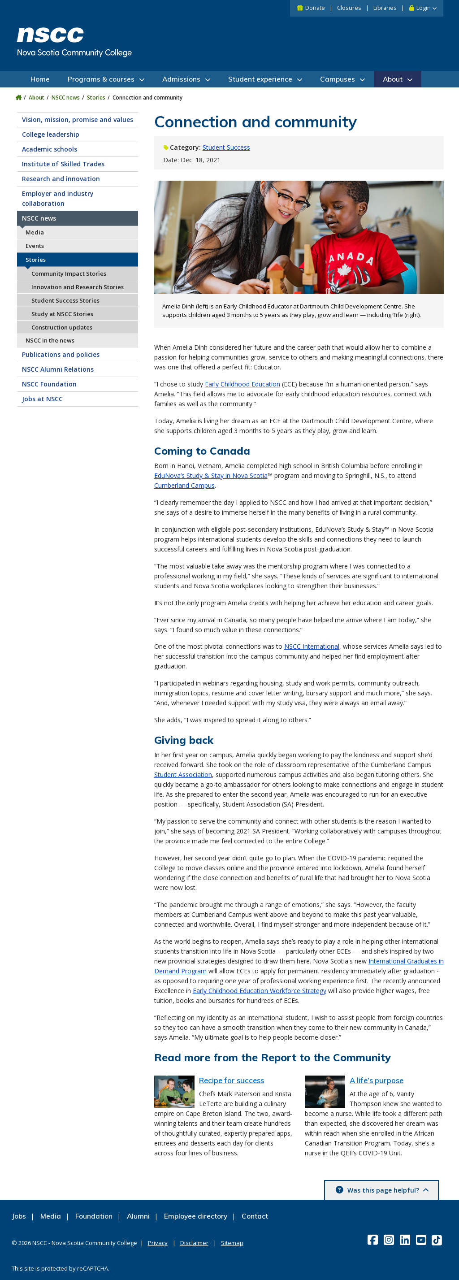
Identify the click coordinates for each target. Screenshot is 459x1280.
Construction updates (61, 327)
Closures (349, 8)
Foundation (94, 1216)
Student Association (183, 774)
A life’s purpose (376, 1080)
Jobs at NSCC (42, 399)
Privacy (158, 1243)
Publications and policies (61, 354)
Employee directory (195, 1216)
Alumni (138, 1216)
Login (423, 8)
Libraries (385, 8)
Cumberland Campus (184, 485)
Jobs (19, 1216)
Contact (255, 1216)
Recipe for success (231, 1080)
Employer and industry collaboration (58, 198)
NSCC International (311, 646)
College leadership (50, 134)
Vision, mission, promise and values (77, 119)
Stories (96, 97)
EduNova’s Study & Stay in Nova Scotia (211, 475)
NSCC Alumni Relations (58, 369)
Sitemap (232, 1243)
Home (40, 79)
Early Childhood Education (242, 384)
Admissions (181, 79)
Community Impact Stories (68, 273)
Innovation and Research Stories (77, 287)
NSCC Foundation (49, 384)
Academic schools (49, 149)
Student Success (226, 147)
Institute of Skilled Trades (63, 164)
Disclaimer (194, 1243)
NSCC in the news (50, 340)
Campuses (337, 79)
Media (35, 232)
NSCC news (66, 97)
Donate (315, 8)
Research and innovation (61, 178)
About (393, 79)
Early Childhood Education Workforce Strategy (259, 990)
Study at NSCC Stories (62, 314)
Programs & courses (101, 79)
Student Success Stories (65, 300)
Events (35, 246)
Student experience (260, 79)
